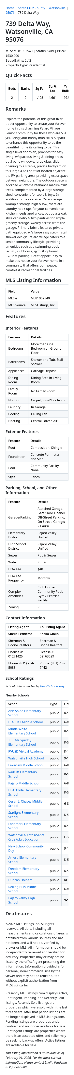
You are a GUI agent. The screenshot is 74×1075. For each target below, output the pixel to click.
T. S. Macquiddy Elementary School (22, 742)
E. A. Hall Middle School (25, 722)
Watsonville (57, 8)
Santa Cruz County (31, 8)
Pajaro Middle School (23, 783)
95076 (10, 12)
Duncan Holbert (20, 880)
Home (10, 8)
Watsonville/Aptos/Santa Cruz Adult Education (26, 837)
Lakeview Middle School (25, 765)
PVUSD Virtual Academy (25, 751)
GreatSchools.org (52, 686)
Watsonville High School (26, 758)
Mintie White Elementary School (22, 731)
